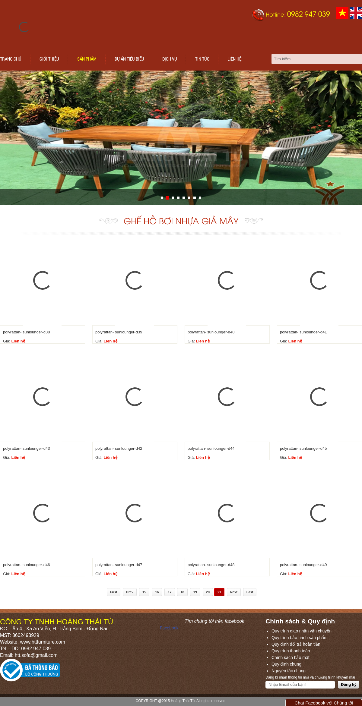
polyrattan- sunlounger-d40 (211, 332)
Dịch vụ (169, 59)
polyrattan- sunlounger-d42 (118, 448)
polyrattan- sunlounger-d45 (303, 448)
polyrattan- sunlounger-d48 (211, 565)
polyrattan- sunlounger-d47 (118, 565)
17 (169, 592)
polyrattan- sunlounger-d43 (26, 448)
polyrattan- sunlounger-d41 (303, 332)
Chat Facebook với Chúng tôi (323, 702)
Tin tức (202, 59)
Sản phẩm (87, 59)
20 (208, 592)
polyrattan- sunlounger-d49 (303, 565)
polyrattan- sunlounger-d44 (211, 448)
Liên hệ (234, 59)
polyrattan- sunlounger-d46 (26, 565)
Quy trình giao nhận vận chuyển (302, 631)
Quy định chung (286, 664)
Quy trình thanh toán (291, 650)
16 (157, 592)
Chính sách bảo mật (291, 657)
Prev (129, 592)
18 (182, 592)
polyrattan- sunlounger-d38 (26, 332)
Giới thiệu (49, 59)
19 (195, 592)
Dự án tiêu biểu (129, 59)
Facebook (169, 628)
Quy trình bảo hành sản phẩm (300, 637)
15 (144, 592)
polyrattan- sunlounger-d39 (118, 332)
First (113, 592)
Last (249, 592)
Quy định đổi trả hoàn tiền (296, 644)
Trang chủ (10, 59)
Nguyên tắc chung (289, 670)
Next (233, 592)
